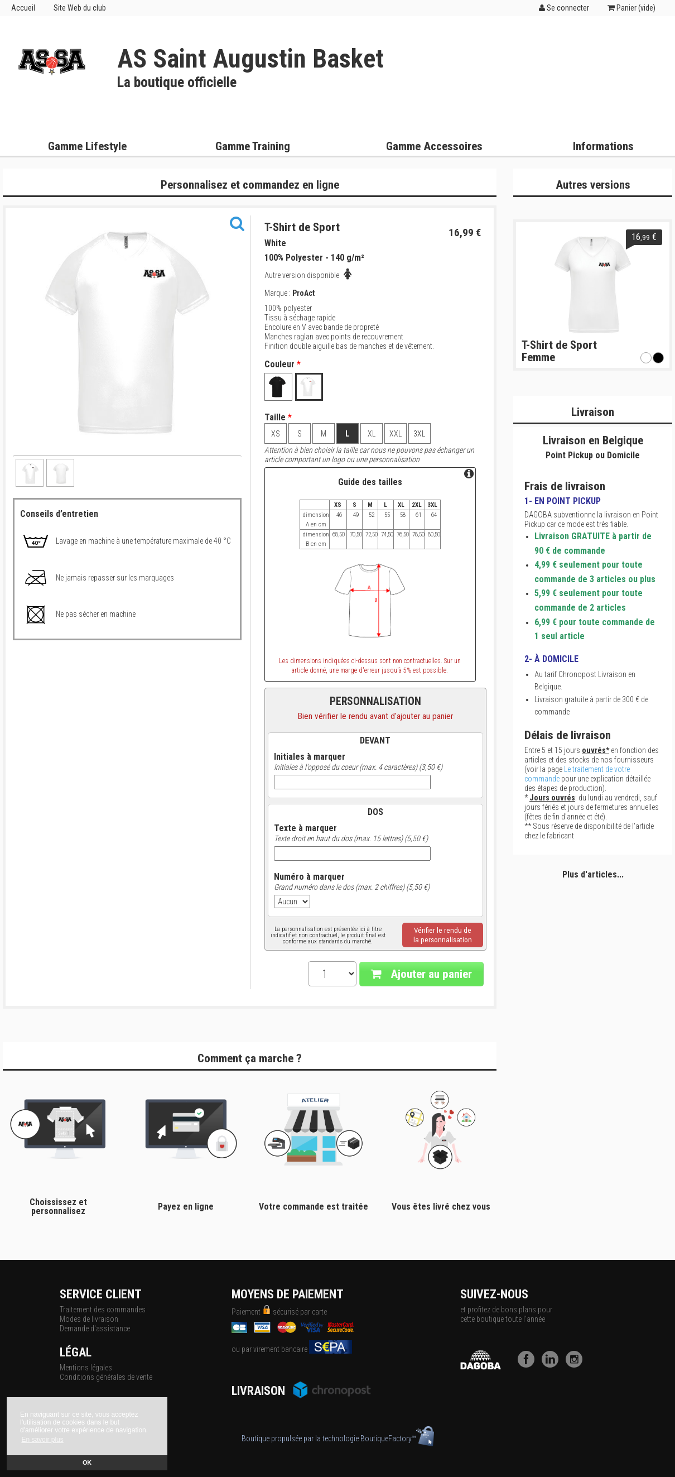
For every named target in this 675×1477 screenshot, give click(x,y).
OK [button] (87, 1462)
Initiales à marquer (309, 756)
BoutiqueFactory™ (397, 1438)
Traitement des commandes (103, 1309)
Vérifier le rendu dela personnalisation (442, 935)
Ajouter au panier (421, 974)
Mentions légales (86, 1367)
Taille (278, 417)
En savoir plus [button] (42, 1440)
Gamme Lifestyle (87, 146)
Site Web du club (80, 7)
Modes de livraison (89, 1319)
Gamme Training (252, 146)
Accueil (23, 7)
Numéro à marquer (309, 876)
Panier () (631, 7)
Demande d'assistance (95, 1328)
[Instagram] (577, 1364)
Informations (603, 146)
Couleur (282, 364)
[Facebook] (529, 1364)
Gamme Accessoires (434, 146)
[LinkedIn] (553, 1364)
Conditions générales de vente (106, 1377)
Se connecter (564, 7)
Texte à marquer (305, 828)
